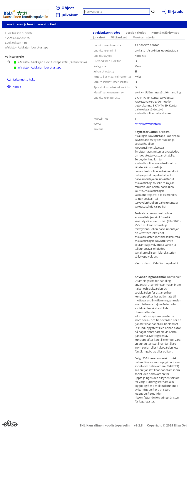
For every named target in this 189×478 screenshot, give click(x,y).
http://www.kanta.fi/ (148, 124)
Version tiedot (136, 32)
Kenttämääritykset (165, 32)
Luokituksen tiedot (106, 32)
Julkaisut (99, 37)
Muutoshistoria (144, 37)
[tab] (106, 32)
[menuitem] (65, 7)
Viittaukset (119, 37)
